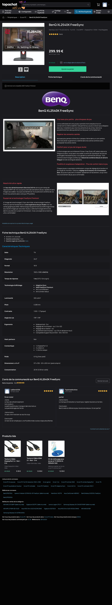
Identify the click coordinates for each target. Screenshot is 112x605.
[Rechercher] (89, 4)
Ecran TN (98, 483)
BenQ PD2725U (7, 494)
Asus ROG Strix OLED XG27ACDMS (31, 509)
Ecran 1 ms (56, 483)
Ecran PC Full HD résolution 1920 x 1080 (29, 483)
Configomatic (24, 12)
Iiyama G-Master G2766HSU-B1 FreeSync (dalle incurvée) (32, 494)
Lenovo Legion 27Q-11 (55, 505)
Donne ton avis (103, 382)
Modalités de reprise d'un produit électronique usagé (17, 224)
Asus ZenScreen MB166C (71, 494)
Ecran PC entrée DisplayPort (85, 483)
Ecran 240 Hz (71, 487)
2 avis (56, 34)
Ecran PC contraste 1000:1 (86, 487)
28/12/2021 (44, 520)
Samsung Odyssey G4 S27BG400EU (14, 513)
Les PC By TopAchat (39, 12)
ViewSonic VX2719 (56, 494)
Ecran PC (23, 17)
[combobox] (106, 4)
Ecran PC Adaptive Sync (58, 487)
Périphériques (12, 17)
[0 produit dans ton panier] (98, 4)
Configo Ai (56, 12)
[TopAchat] (12, 5)
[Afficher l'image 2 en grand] (26, 69)
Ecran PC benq (49, 518)
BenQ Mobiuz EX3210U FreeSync (91, 494)
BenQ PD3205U (8, 498)
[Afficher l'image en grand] (23, 44)
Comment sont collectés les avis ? (100, 430)
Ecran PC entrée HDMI (68, 483)
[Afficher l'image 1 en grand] (20, 69)
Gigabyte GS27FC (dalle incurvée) (36, 505)
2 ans (26, 242)
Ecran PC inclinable (29, 487)
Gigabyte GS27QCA (50, 509)
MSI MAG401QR (86, 509)
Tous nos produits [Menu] (6, 12)
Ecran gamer (47, 483)
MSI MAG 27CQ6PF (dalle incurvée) (13, 505)
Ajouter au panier (67, 69)
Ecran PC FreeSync (43, 487)
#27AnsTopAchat (83, 12)
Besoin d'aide (97, 12)
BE (30, 520)
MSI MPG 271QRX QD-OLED (11, 509)
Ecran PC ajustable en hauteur (12, 487)
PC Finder (67, 12)
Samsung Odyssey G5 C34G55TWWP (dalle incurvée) (79, 505)
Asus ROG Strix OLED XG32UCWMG (68, 509)
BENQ (79, 518)
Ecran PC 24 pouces (9, 483)
